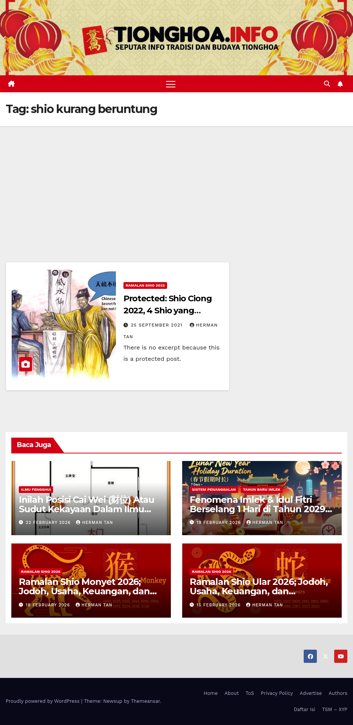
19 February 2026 (220, 522)
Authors (338, 693)
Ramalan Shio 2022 (145, 285)
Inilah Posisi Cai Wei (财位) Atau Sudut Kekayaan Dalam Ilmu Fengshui (86, 509)
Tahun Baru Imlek (261, 489)
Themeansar (145, 701)
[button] (327, 83)
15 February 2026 (220, 605)
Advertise (311, 693)
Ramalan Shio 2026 (40, 572)
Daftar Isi (304, 709)
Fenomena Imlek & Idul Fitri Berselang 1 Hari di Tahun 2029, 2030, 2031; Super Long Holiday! (259, 509)
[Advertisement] (176, 182)
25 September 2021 (157, 325)
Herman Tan (94, 522)
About (232, 693)
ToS (250, 693)
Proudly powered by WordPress (43, 701)
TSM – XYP (334, 709)
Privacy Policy (277, 693)
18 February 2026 (49, 605)
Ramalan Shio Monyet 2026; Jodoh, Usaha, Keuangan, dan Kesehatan (84, 591)
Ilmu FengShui (36, 489)
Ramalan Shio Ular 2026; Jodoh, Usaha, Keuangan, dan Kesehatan (259, 591)
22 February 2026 (49, 522)
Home (211, 693)
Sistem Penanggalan (214, 489)
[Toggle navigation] (170, 84)
